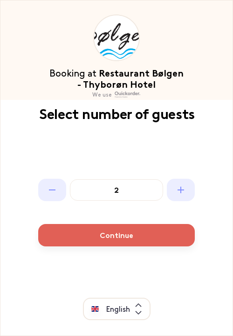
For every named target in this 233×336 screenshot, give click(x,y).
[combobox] (124, 309)
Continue (116, 235)
